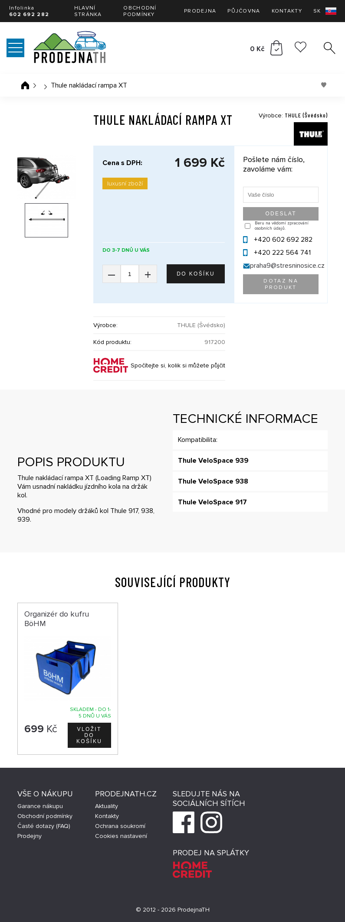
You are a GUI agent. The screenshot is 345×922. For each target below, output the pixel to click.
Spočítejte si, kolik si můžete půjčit (178, 365)
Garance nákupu (40, 806)
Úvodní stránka (25, 85)
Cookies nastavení (121, 836)
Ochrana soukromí (120, 826)
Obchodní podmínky (139, 11)
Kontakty (287, 11)
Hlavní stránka (88, 11)
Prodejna (200, 11)
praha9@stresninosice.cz (287, 265)
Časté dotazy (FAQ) (43, 826)
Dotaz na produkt (280, 284)
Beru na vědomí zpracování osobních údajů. (282, 226)
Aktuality (106, 806)
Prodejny (29, 836)
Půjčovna (243, 11)
